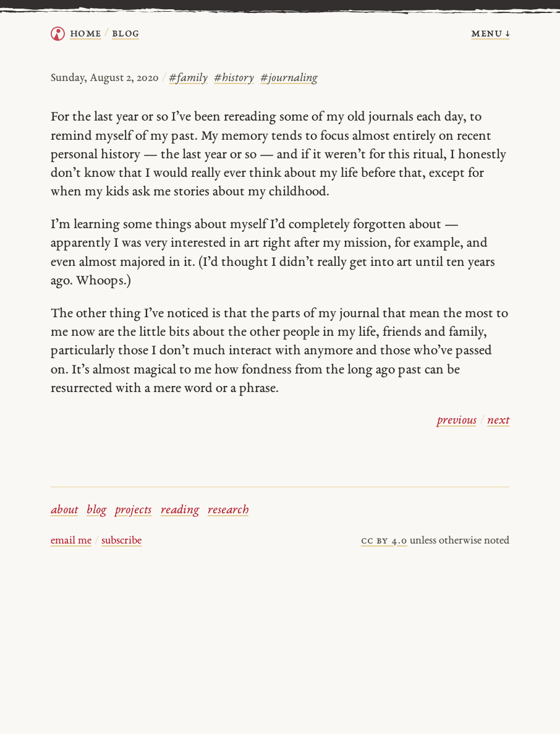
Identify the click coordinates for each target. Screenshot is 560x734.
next (498, 420)
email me (71, 541)
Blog (125, 33)
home (85, 33)
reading (180, 510)
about (64, 510)
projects (133, 510)
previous (457, 420)
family (188, 78)
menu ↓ (490, 33)
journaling (289, 78)
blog (96, 510)
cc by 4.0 (384, 541)
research (228, 510)
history (233, 78)
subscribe (121, 541)
